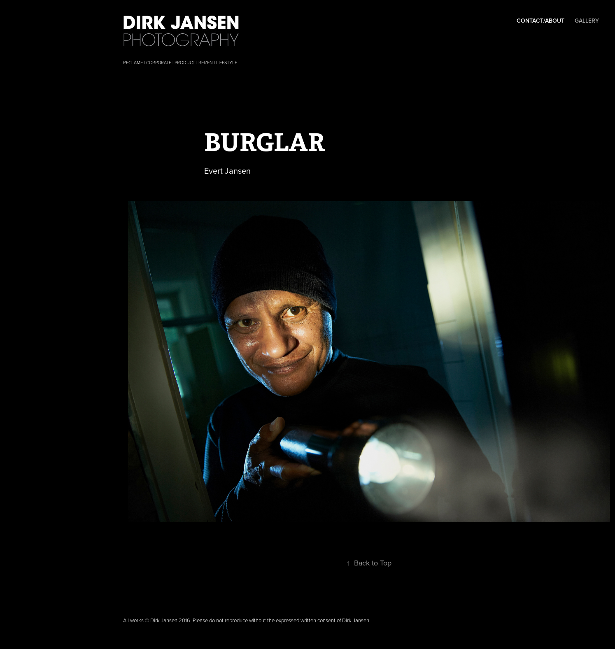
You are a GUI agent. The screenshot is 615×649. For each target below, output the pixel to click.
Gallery (587, 20)
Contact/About (540, 20)
